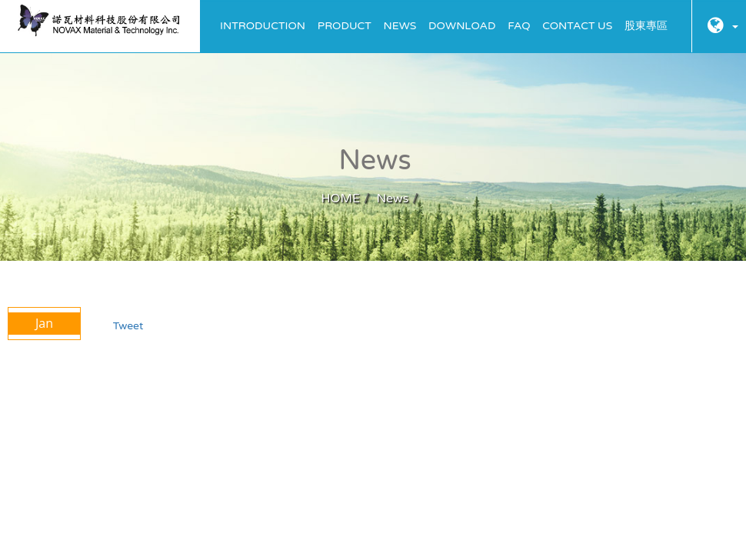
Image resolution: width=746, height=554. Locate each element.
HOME (340, 198)
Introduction (262, 25)
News (400, 25)
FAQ (519, 25)
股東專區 (646, 25)
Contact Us (577, 25)
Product (344, 25)
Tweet (128, 325)
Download (461, 25)
